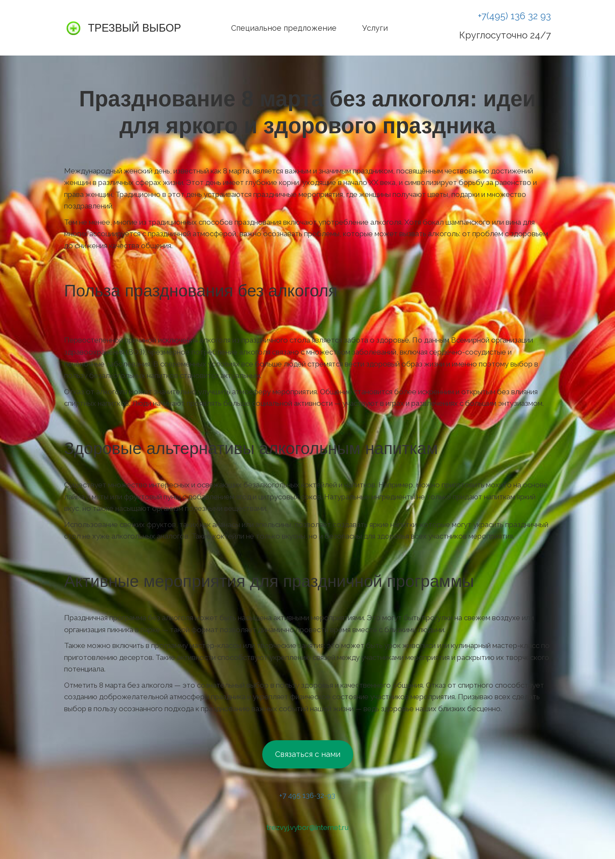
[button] (413, 28)
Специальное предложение (284, 27)
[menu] (308, 28)
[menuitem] (283, 28)
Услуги (375, 27)
